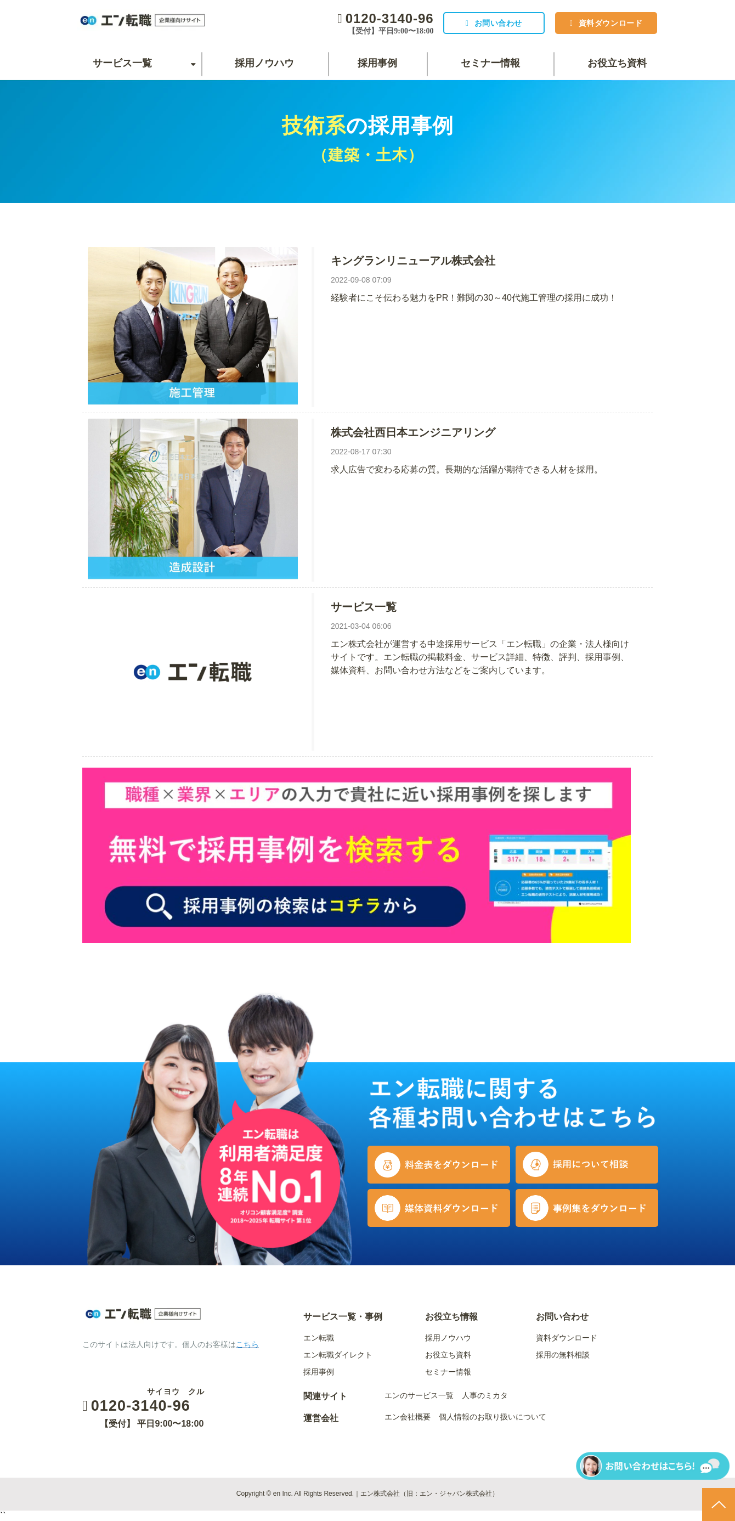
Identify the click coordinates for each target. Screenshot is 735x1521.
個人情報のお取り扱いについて (492, 1417)
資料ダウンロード (608, 23)
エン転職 (318, 1337)
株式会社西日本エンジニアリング (413, 432)
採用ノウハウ (264, 63)
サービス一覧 (122, 63)
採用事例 (377, 63)
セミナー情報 (490, 63)
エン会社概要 (408, 1417)
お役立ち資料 (617, 63)
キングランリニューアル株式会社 (413, 261)
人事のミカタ (485, 1395)
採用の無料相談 (563, 1354)
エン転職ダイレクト (337, 1354)
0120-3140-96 (378, 18)
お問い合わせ (489, 23)
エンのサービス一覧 (419, 1395)
